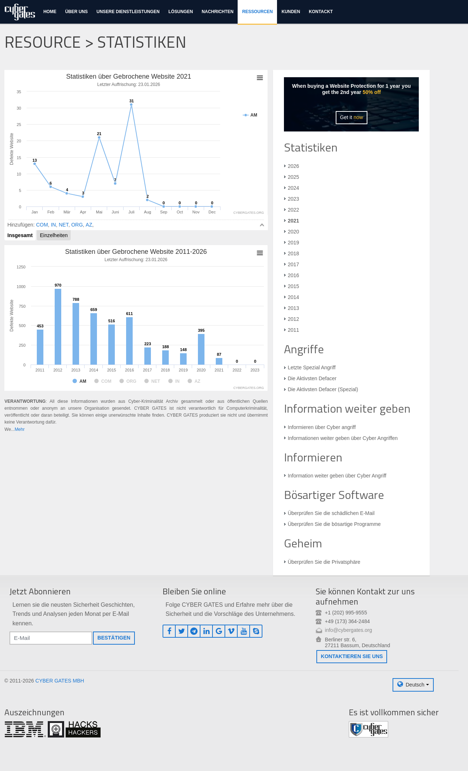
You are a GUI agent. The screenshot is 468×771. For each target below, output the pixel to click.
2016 (293, 275)
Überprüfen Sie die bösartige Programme (334, 524)
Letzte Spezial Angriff (311, 367)
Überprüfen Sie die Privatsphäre (324, 562)
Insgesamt (19, 235)
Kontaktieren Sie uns (352, 656)
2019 (293, 242)
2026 (293, 166)
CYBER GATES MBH (59, 681)
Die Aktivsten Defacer (312, 378)
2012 (293, 319)
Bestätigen (113, 638)
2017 (293, 264)
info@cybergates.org (348, 630)
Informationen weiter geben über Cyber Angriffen (343, 438)
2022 (293, 210)
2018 (293, 253)
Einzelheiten (53, 235)
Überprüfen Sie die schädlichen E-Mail (331, 513)
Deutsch (415, 685)
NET (63, 225)
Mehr (19, 429)
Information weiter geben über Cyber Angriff (337, 476)
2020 (293, 232)
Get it (351, 117)
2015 (293, 286)
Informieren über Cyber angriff (322, 427)
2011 (293, 330)
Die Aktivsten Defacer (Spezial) (323, 389)
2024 (293, 188)
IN (53, 225)
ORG (77, 225)
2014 (293, 297)
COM (42, 225)
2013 (293, 308)
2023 (293, 199)
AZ (89, 225)
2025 (293, 177)
